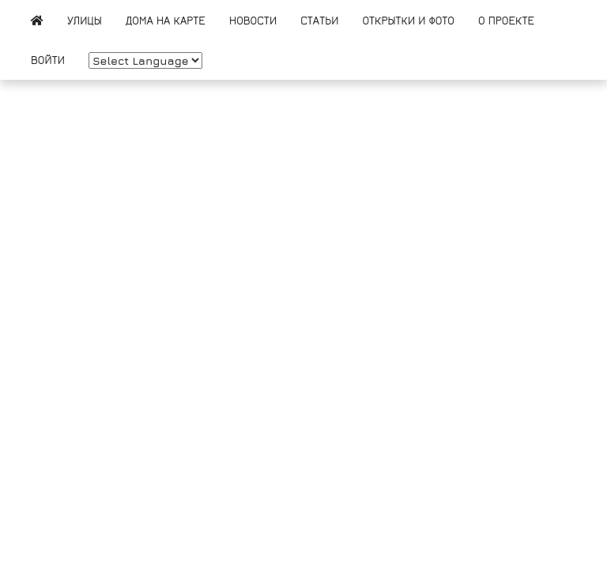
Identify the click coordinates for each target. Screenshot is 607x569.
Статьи (319, 20)
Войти (48, 59)
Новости (253, 20)
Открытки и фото (408, 20)
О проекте (506, 20)
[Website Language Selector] (145, 60)
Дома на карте (165, 20)
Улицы (84, 20)
